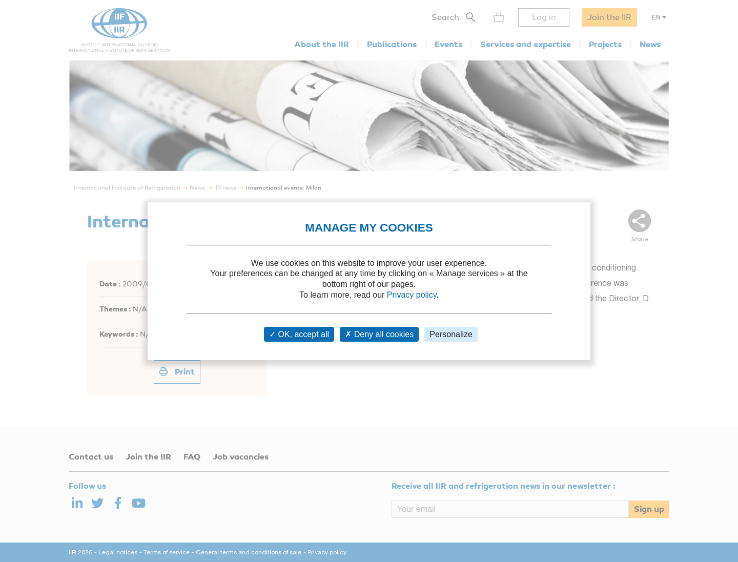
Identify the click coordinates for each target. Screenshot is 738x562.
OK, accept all (299, 334)
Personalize (451, 334)
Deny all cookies (379, 334)
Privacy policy (412, 294)
